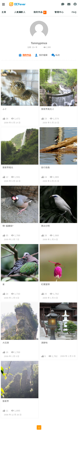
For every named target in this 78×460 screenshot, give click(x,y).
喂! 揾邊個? (7, 226)
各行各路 (45, 167)
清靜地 (44, 343)
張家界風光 (7, 167)
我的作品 (40, 12)
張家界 (5, 401)
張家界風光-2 (47, 109)
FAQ (74, 12)
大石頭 (5, 343)
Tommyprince (39, 43)
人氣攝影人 (19, 12)
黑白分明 (45, 226)
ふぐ (4, 109)
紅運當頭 (45, 284)
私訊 (57, 55)
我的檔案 (43, 55)
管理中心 (59, 12)
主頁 (4, 12)
